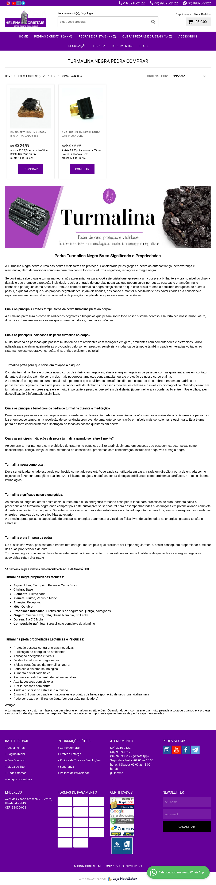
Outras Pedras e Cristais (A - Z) (147, 36)
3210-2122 (134, 3)
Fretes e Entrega (70, 754)
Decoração (77, 46)
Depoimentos (184, 14)
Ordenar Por (157, 76)
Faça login (87, 13)
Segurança (67, 767)
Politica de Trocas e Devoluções (80, 760)
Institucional (17, 741)
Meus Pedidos (202, 14)
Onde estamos (16, 773)
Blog (143, 46)
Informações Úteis (74, 741)
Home (23, 36)
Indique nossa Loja (19, 779)
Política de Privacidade (74, 773)
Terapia (99, 46)
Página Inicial (16, 754)
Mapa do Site (15, 767)
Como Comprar (70, 748)
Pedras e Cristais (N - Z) (97, 36)
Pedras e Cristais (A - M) (53, 36)
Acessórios (187, 36)
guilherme (116, 773)
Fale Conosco (16, 760)
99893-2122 (166, 3)
